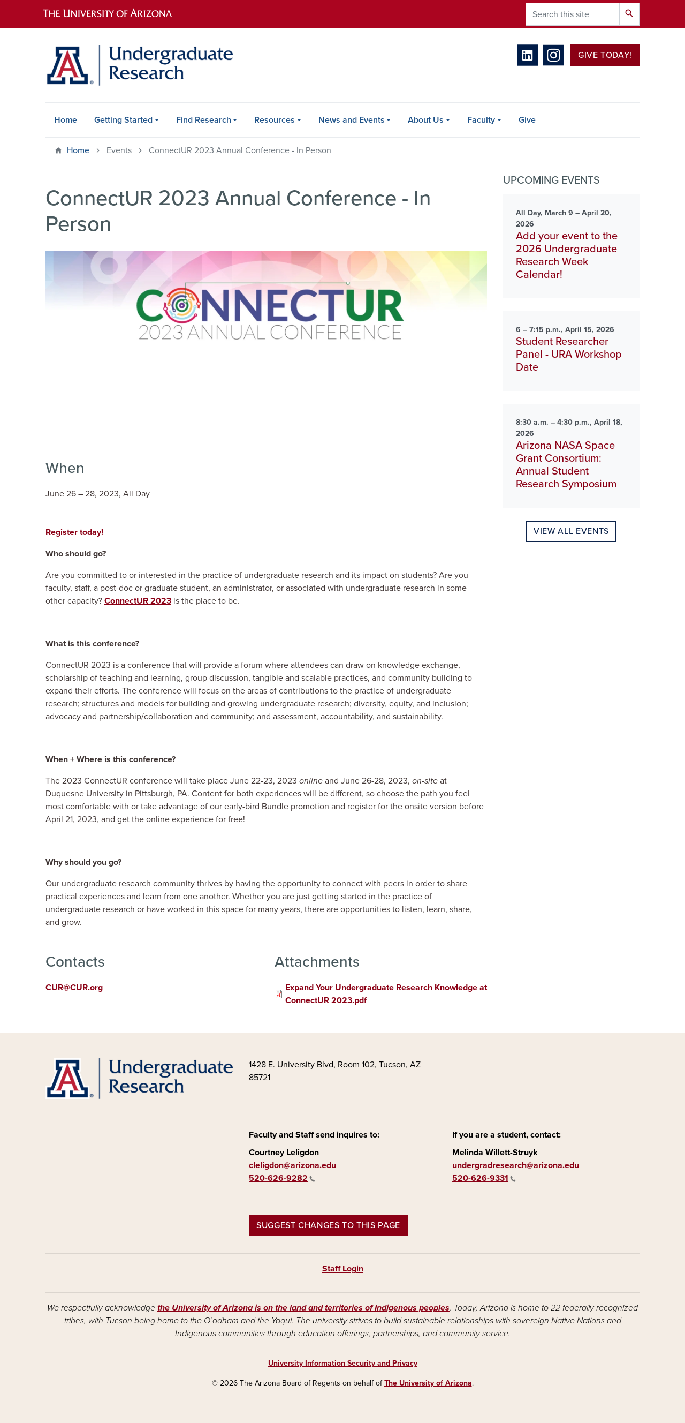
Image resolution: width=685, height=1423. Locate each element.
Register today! (74, 532)
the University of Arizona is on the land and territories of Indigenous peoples (303, 1307)
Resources (274, 120)
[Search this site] (573, 14)
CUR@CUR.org (74, 987)
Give (527, 120)
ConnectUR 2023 (137, 601)
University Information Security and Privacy (342, 1363)
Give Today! (605, 55)
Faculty (481, 120)
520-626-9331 (484, 1178)
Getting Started (123, 120)
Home (65, 120)
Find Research (203, 120)
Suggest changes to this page (328, 1225)
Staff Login (342, 1268)
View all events (571, 531)
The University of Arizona (428, 1383)
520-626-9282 (282, 1178)
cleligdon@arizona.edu (292, 1165)
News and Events (351, 120)
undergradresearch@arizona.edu (515, 1165)
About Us (426, 120)
